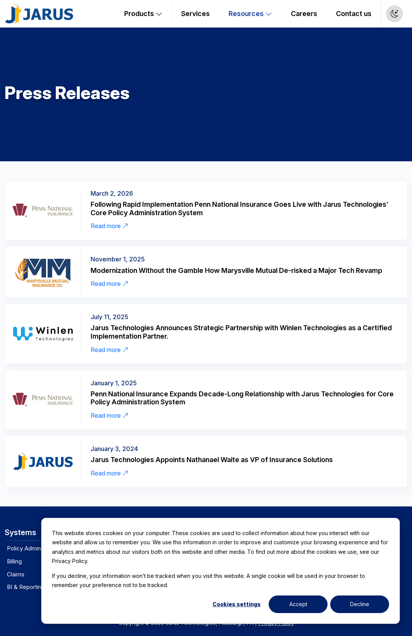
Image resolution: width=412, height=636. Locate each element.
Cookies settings (236, 604)
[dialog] (220, 571)
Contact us (353, 14)
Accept (298, 604)
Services (195, 14)
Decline (359, 604)
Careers (304, 14)
